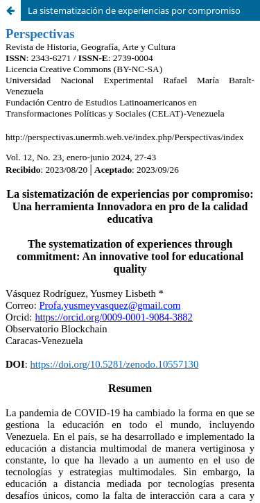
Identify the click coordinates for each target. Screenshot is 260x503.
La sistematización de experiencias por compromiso (134, 10)
